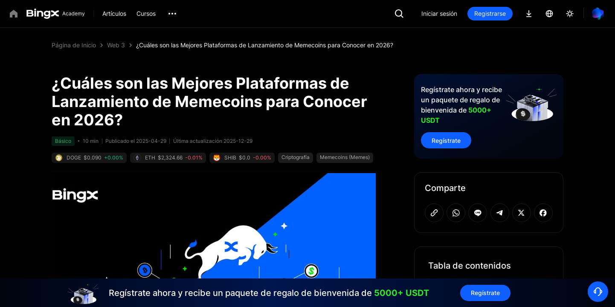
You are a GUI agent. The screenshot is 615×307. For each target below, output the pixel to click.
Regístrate (446, 140)
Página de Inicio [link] (74, 45)
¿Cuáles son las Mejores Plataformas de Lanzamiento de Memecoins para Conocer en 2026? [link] (264, 45)
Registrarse (490, 13)
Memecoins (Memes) (345, 157)
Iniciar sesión (439, 13)
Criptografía (295, 157)
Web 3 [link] (116, 45)
